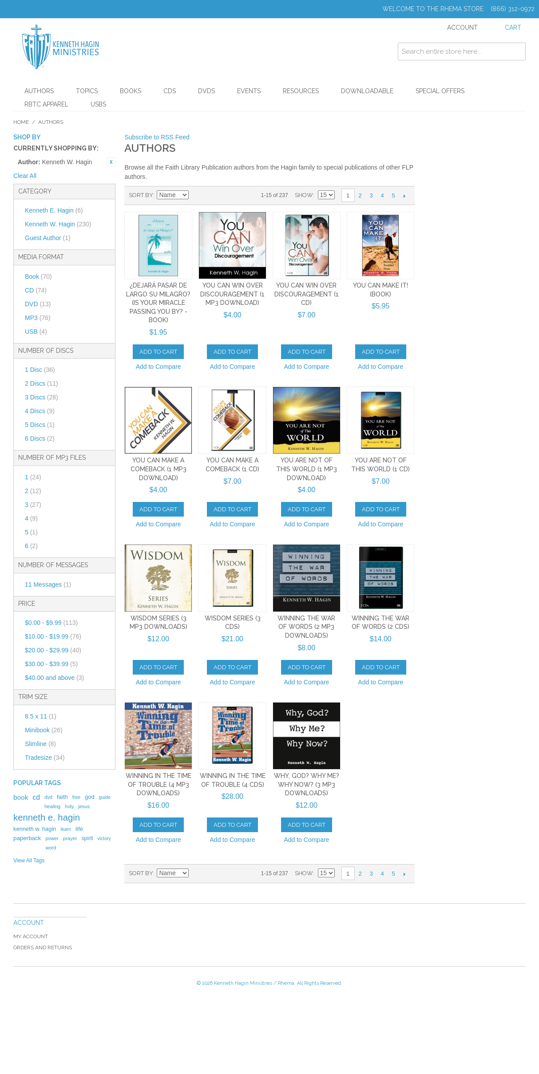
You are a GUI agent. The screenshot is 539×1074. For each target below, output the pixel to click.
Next (404, 195)
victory (104, 838)
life (79, 828)
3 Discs (41, 397)
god (90, 797)
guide (105, 797)
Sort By (141, 195)
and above (54, 677)
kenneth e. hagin (46, 817)
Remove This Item (111, 162)
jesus (84, 806)
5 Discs (40, 424)
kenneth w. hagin (34, 828)
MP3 (38, 317)
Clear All (24, 175)
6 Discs (40, 438)
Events (249, 91)
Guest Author (48, 237)
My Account (30, 936)
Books (130, 91)
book (20, 797)
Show (304, 195)
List (227, 195)
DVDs (206, 91)
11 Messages (48, 584)
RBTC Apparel (46, 104)
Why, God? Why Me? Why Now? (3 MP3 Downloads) (306, 784)
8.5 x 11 (40, 716)
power (52, 838)
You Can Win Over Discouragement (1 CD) (306, 294)
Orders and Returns (42, 947)
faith (62, 797)
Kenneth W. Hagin (58, 224)
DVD (38, 304)
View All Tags (28, 860)
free (76, 797)
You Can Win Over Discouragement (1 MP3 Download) (232, 294)
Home (21, 122)
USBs (98, 104)
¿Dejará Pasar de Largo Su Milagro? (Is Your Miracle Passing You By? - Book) (158, 303)
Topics (87, 91)
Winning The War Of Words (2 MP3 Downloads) (306, 627)
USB (36, 331)
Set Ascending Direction (196, 195)
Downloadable (367, 91)
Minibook (44, 730)
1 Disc (40, 369)
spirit (87, 838)
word (50, 847)
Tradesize (45, 757)
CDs (169, 91)
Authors (39, 91)
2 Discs (41, 383)
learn (65, 829)
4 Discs (40, 411)
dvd (48, 797)
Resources (301, 91)
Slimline (40, 743)
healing (52, 806)
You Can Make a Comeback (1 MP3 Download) (158, 469)
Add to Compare (158, 366)
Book (38, 276)
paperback (27, 838)
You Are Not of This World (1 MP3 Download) (306, 469)
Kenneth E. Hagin (54, 210)
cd (36, 797)
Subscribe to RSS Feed (156, 137)
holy (69, 806)
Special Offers (440, 91)
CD (36, 290)
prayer (70, 838)
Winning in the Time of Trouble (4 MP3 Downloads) (158, 784)
